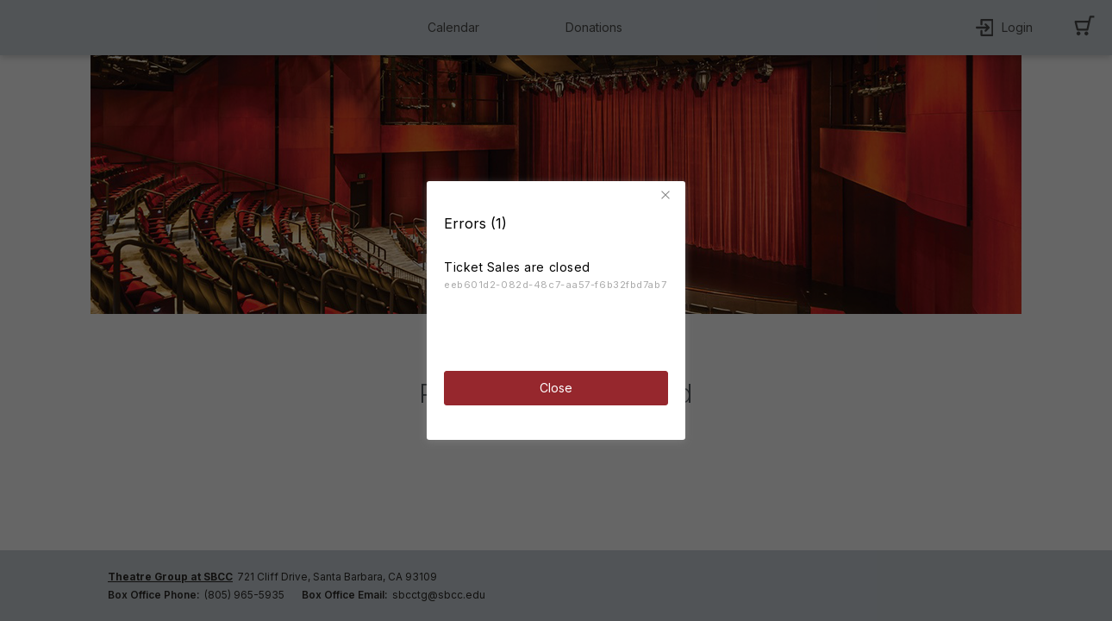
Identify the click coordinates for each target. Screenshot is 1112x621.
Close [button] (556, 387)
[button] (668, 195)
